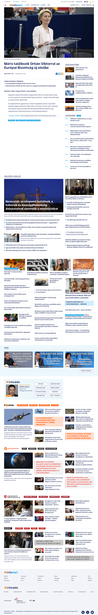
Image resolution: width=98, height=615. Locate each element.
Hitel (24, 448)
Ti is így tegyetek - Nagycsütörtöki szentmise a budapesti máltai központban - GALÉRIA (18, 520)
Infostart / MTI (9, 73)
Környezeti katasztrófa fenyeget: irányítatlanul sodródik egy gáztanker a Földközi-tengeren (17, 287)
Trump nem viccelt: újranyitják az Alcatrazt (56, 280)
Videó (72, 580)
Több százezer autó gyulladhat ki (45, 333)
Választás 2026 (36, 5)
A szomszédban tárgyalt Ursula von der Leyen (20, 83)
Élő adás (40, 384)
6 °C (92, 1)
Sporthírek (70, 591)
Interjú (39, 578)
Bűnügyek (56, 578)
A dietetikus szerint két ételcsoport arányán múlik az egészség (13, 271)
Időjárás (90, 580)
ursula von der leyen (33, 120)
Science (42, 528)
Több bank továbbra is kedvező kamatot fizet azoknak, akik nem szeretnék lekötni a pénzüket (78, 295)
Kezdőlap (11, 115)
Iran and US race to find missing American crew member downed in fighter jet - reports (17, 551)
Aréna (92, 591)
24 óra (28, 5)
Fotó (89, 576)
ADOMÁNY (65, 496)
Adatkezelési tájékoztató (46, 611)
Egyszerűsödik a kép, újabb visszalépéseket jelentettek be (25, 248)
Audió (72, 578)
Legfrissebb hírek (17, 591)
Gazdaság (6, 580)
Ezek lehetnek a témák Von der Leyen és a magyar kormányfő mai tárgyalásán (31, 86)
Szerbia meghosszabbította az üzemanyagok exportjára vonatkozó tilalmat (46, 326)
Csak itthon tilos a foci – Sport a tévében (78, 310)
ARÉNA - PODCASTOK (87, 5)
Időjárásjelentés (44, 591)
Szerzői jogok (70, 611)
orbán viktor (21, 120)
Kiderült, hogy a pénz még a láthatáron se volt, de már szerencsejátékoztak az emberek (81, 272)
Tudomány (23, 576)
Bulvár (56, 576)
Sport (27, 528)
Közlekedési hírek (31, 591)
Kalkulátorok (51, 448)
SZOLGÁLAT (43, 496)
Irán (49, 5)
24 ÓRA (78, 115)
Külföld (6, 578)
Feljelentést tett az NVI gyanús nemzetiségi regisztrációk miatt (26, 245)
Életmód (40, 580)
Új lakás (55, 405)
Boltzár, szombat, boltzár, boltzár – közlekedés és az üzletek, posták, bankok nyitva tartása (78, 316)
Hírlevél (89, 578)
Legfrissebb (74, 576)
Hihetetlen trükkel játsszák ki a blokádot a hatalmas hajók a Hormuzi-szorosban (79, 436)
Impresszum (35, 611)
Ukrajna (44, 5)
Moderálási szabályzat (60, 611)
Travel (34, 528)
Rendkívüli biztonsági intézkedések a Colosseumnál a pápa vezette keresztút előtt (33, 220)
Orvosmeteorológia (58, 591)
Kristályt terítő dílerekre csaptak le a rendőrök (25, 316)
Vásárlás (32, 448)
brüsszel (11, 120)
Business (19, 528)
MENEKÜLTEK (54, 496)
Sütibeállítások (8, 613)
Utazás (40, 448)
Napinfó (56, 580)
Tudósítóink (40, 576)
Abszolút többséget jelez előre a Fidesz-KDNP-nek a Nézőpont (26, 250)
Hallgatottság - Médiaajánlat (24, 611)
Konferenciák (44, 405)
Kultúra (22, 578)
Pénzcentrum (22, 405)
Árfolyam (33, 405)
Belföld (17, 115)
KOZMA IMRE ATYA (30, 496)
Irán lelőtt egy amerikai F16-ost (77, 220)
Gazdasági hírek (82, 591)
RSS (76, 611)
